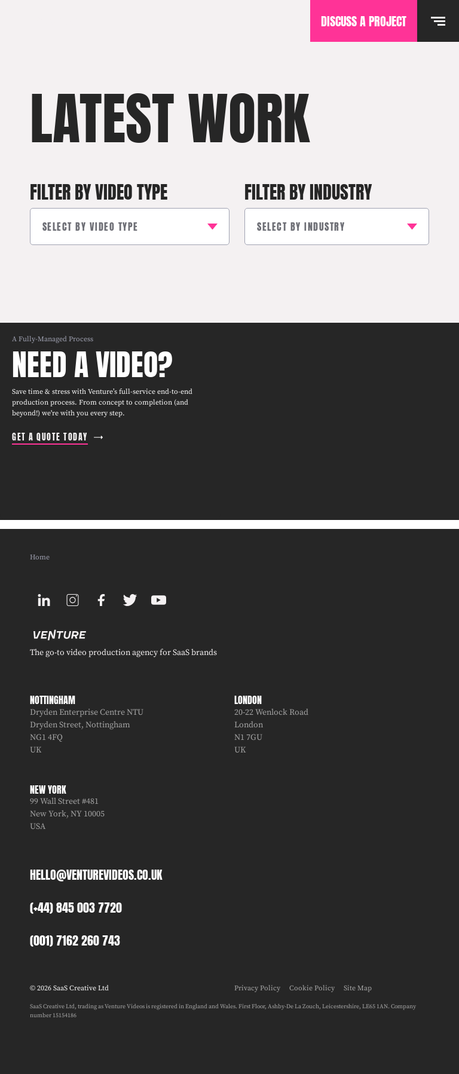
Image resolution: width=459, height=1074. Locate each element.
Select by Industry (301, 226)
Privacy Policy (257, 988)
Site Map (358, 988)
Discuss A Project (363, 21)
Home (40, 557)
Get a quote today (50, 437)
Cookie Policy (312, 988)
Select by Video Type (90, 226)
